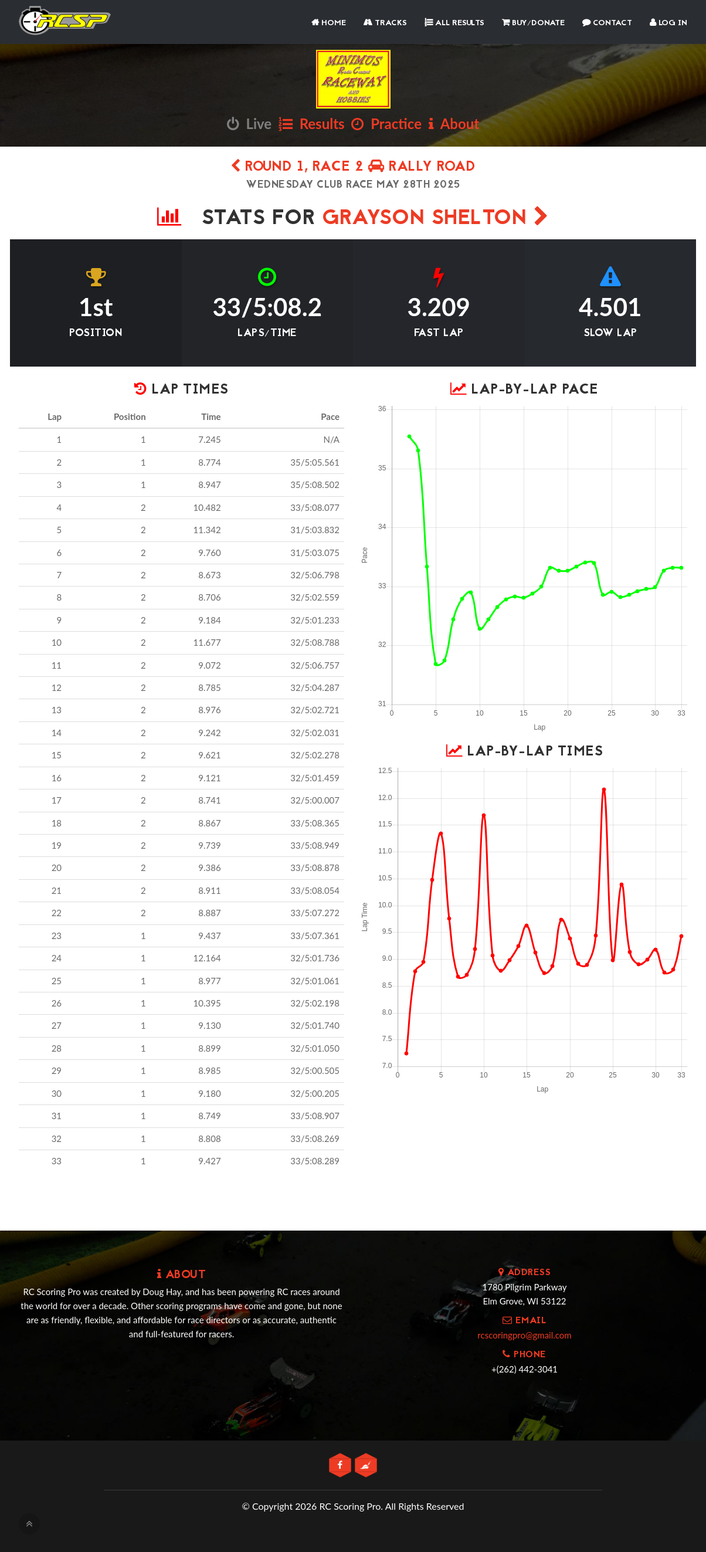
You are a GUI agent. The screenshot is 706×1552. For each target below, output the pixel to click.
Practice (386, 123)
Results (312, 123)
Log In (668, 23)
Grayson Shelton (435, 219)
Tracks (385, 23)
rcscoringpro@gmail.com (524, 1335)
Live (249, 123)
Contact (607, 23)
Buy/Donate (533, 23)
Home (328, 23)
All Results (454, 23)
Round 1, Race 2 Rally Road (353, 167)
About (454, 123)
